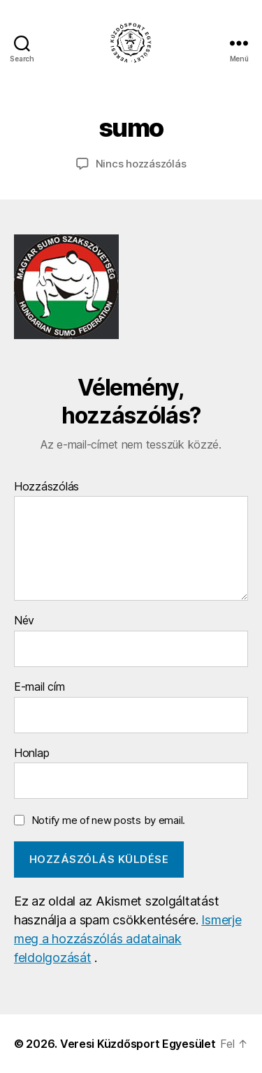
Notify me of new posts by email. (108, 820)
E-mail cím (39, 687)
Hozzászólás (46, 487)
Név (24, 621)
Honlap (31, 753)
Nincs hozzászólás (141, 163)
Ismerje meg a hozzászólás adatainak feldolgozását (128, 939)
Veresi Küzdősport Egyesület (138, 1044)
